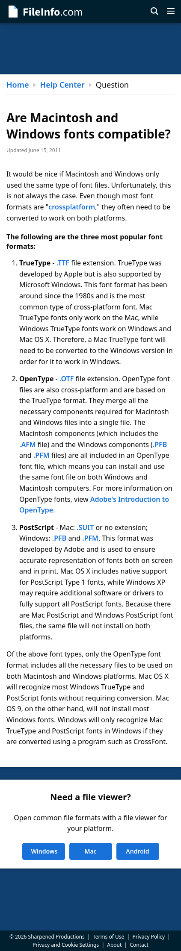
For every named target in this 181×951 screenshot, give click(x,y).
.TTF (62, 263)
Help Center (62, 84)
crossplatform (71, 207)
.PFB (160, 444)
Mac (90, 851)
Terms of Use (108, 936)
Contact (139, 944)
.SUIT (85, 527)
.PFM (41, 455)
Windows (44, 851)
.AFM (27, 444)
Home (17, 84)
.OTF (66, 378)
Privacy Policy (148, 936)
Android (137, 851)
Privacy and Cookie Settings (66, 944)
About (114, 944)
